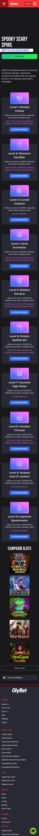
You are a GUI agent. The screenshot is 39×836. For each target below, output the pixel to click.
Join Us (4, 711)
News (4, 794)
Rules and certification (10, 834)
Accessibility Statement (11, 767)
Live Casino (6, 822)
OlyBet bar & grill (8, 780)
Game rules (6, 753)
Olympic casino (8, 784)
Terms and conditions (10, 742)
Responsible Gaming (9, 745)
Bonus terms (7, 749)
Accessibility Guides (9, 763)
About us (5, 704)
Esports (4, 805)
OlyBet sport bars (8, 777)
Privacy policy (7, 734)
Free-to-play (6, 809)
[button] (28, 4)
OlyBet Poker (7, 831)
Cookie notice (7, 738)
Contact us (6, 708)
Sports (4, 798)
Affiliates (5, 719)
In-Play (4, 801)
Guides (4, 722)
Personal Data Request (10, 756)
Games (4, 818)
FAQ (3, 715)
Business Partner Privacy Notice (14, 760)
